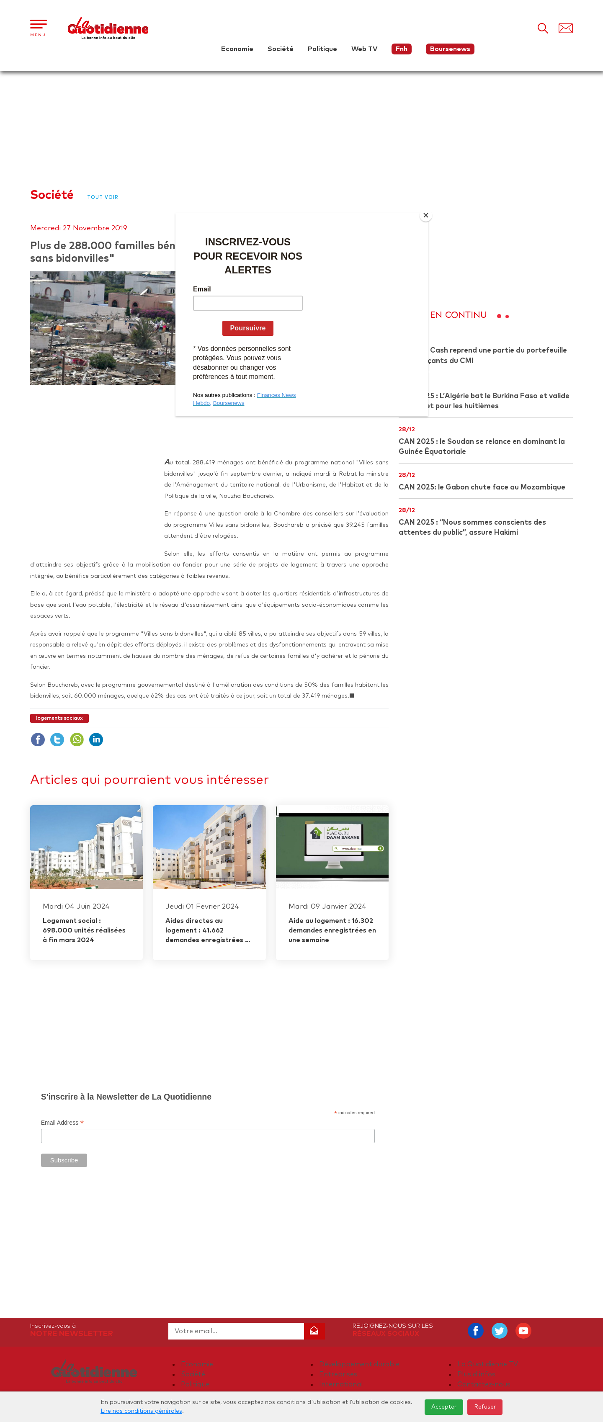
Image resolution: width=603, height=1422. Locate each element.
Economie (237, 49)
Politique (322, 49)
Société (281, 49)
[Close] (426, 215)
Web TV (364, 49)
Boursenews (450, 49)
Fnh (401, 49)
